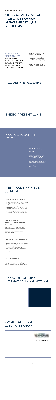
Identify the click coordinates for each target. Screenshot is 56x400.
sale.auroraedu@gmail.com (43, 340)
